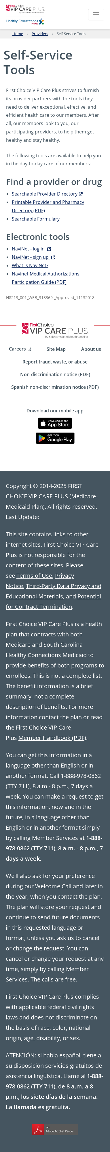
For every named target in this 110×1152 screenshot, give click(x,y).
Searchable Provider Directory (47, 194)
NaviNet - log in (31, 249)
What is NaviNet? (30, 265)
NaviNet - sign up (33, 257)
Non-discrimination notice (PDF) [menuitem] (55, 374)
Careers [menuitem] (17, 349)
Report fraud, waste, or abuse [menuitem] (55, 362)
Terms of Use (34, 575)
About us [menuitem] (91, 349)
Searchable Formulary (36, 219)
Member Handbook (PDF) (52, 737)
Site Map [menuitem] (56, 349)
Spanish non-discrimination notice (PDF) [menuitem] (55, 387)
